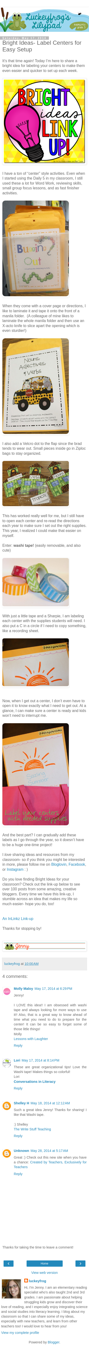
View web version (44, 1273)
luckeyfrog (37, 1281)
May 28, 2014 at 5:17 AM (49, 1151)
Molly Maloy (23, 989)
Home (44, 1263)
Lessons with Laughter (31, 1039)
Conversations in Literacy (35, 1082)
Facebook (77, 864)
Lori (17, 1060)
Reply (18, 1045)
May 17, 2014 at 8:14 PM (40, 1060)
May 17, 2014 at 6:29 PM (53, 989)
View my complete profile (20, 1333)
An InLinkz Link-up (17, 919)
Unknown (21, 1151)
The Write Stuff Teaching (32, 1129)
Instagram (15, 869)
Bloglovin (58, 864)
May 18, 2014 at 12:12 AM (50, 1103)
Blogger (53, 1342)
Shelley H (21, 1103)
